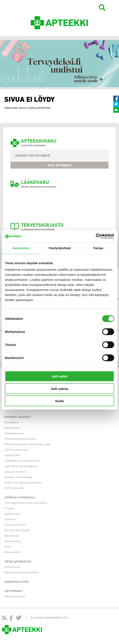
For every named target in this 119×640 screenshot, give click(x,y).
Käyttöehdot (13, 591)
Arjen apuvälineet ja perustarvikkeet (25, 503)
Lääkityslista (11, 455)
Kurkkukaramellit (14, 525)
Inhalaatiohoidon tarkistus (19, 439)
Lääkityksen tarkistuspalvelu (21, 466)
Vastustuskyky (12, 541)
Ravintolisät (11, 535)
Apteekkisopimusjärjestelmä (21, 572)
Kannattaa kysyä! (16, 582)
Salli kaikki (60, 376)
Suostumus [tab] (21, 248)
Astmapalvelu (12, 428)
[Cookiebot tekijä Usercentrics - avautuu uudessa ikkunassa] (95, 236)
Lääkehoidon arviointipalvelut (21, 460)
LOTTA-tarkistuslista (16, 450)
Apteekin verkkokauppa (18, 477)
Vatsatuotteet (12, 552)
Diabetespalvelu (14, 433)
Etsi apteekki (59, 165)
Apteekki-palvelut (17, 417)
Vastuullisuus (12, 567)
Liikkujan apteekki (15, 471)
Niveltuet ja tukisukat (17, 530)
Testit (7, 546)
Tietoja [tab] (98, 248)
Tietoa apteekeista (17, 561)
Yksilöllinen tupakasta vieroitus (22, 482)
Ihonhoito (10, 519)
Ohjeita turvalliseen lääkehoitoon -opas (27, 444)
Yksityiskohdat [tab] (59, 248)
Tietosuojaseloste (14, 596)
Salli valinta (59, 388)
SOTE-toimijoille (14, 488)
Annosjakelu (11, 422)
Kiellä (59, 401)
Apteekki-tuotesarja (19, 497)
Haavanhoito (11, 514)
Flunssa (9, 508)
